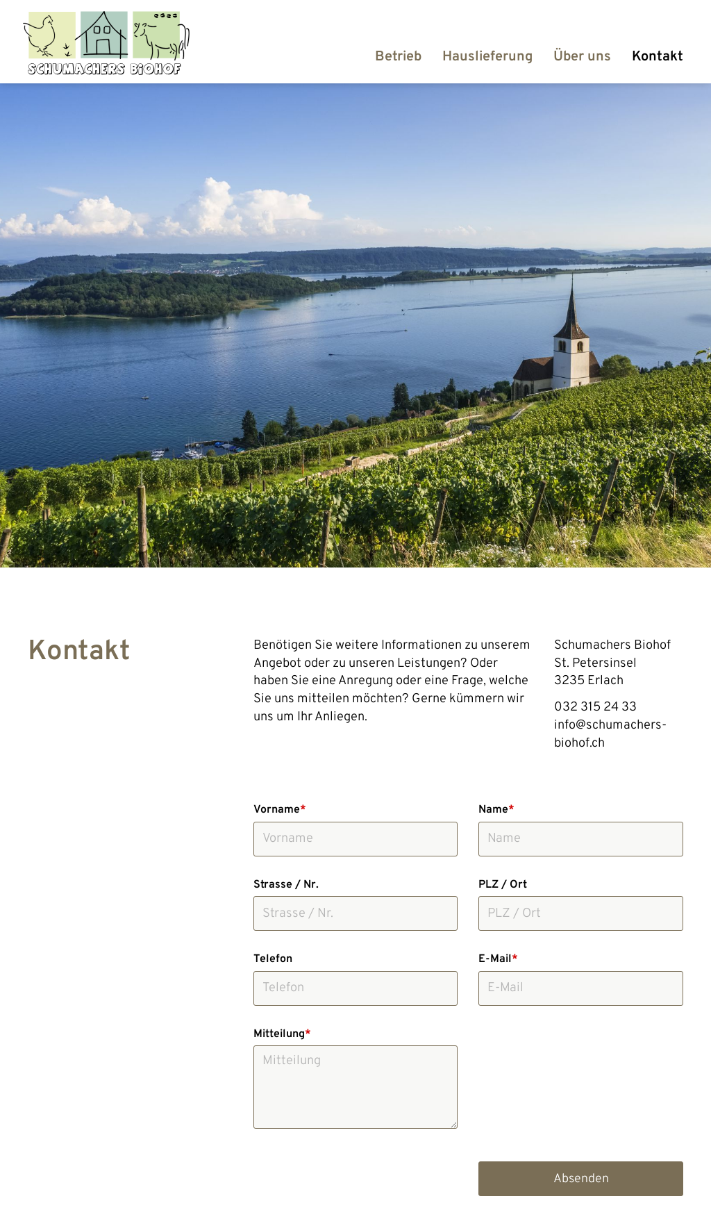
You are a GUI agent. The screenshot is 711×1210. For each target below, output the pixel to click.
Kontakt (657, 57)
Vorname (279, 810)
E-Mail (498, 959)
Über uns (582, 57)
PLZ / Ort (502, 885)
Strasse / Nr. (286, 885)
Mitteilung (282, 1034)
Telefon (272, 959)
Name (496, 810)
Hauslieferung (487, 57)
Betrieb (398, 57)
